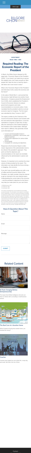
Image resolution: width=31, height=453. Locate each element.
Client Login (15, 6)
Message (4, 233)
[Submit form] (5, 248)
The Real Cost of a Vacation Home (11, 325)
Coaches (3, 357)
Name (3, 214)
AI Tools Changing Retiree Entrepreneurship (8, 291)
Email (3, 223)
